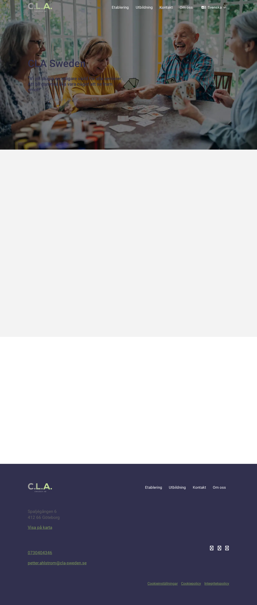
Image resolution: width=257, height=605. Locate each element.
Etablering (120, 7)
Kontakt (166, 7)
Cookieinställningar (162, 583)
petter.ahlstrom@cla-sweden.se (57, 562)
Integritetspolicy (216, 583)
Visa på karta (40, 527)
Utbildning (144, 7)
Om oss (186, 7)
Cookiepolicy (191, 583)
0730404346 (40, 552)
